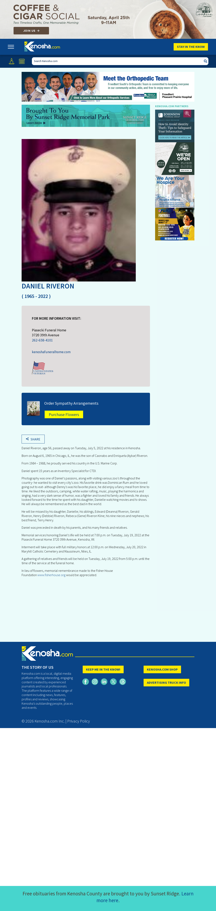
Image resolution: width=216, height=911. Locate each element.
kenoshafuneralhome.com (51, 352)
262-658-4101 (42, 340)
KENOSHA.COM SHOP (162, 669)
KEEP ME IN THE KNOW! (103, 669)
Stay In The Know (191, 47)
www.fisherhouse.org (51, 575)
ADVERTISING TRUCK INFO (166, 682)
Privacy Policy (78, 721)
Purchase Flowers (64, 414)
